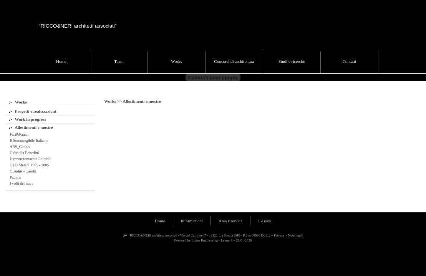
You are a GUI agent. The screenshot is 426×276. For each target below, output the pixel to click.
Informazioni (192, 221)
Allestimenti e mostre (31, 127)
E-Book (264, 221)
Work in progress (27, 119)
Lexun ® (227, 240)
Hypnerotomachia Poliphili (30, 159)
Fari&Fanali (18, 134)
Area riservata (230, 221)
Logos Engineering (205, 240)
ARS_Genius (19, 147)
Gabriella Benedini (24, 153)
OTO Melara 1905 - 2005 (29, 165)
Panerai (15, 177)
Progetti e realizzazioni (32, 111)
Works (18, 102)
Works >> (113, 101)
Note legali (295, 235)
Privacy (279, 235)
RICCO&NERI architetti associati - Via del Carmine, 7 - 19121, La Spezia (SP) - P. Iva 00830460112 (199, 235)
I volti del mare (21, 183)
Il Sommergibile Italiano (28, 140)
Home (160, 221)
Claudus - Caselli (22, 171)
